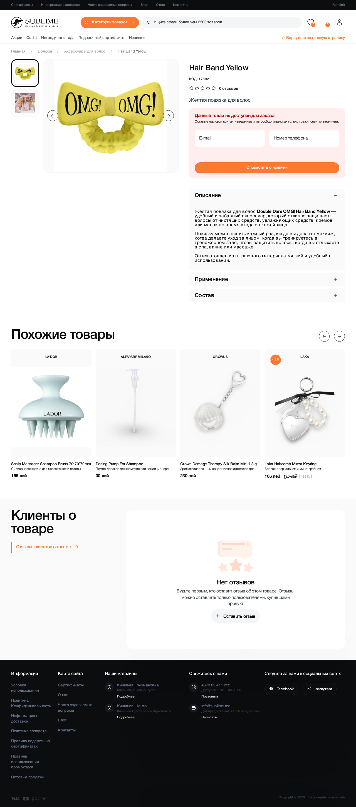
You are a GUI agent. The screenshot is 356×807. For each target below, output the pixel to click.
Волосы (45, 51)
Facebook (284, 689)
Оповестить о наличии (266, 168)
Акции (16, 38)
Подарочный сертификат (101, 38)
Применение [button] (211, 279)
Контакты (180, 4)
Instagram (322, 689)
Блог (144, 4)
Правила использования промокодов (25, 762)
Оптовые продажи (27, 777)
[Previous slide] (52, 115)
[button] (310, 22)
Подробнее (126, 696)
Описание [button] (208, 195)
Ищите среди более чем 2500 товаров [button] (188, 22)
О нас (160, 4)
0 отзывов (228, 89)
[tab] (25, 73)
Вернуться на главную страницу (315, 38)
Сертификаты (22, 4)
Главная (18, 51)
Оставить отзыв (238, 617)
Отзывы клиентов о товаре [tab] (44, 547)
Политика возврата (28, 731)
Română (338, 4)
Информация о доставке (60, 4)
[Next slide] (168, 115)
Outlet (31, 38)
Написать (208, 717)
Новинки (137, 38)
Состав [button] (204, 295)
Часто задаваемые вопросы (110, 4)
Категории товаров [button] (109, 22)
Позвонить (209, 696)
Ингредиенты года (58, 38)
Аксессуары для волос (84, 51)
